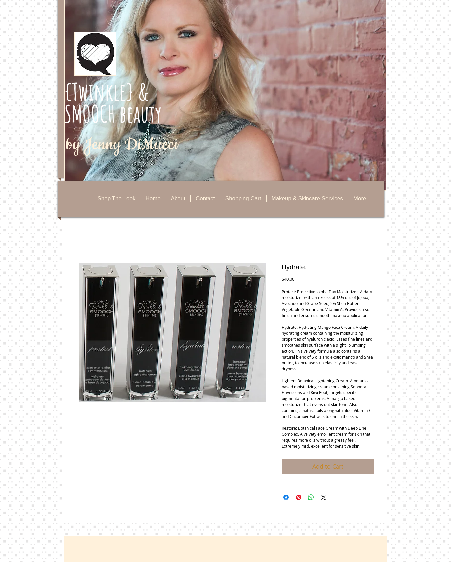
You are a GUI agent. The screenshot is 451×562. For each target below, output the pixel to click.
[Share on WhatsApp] (311, 497)
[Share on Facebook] (286, 497)
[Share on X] (324, 497)
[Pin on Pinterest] (299, 497)
